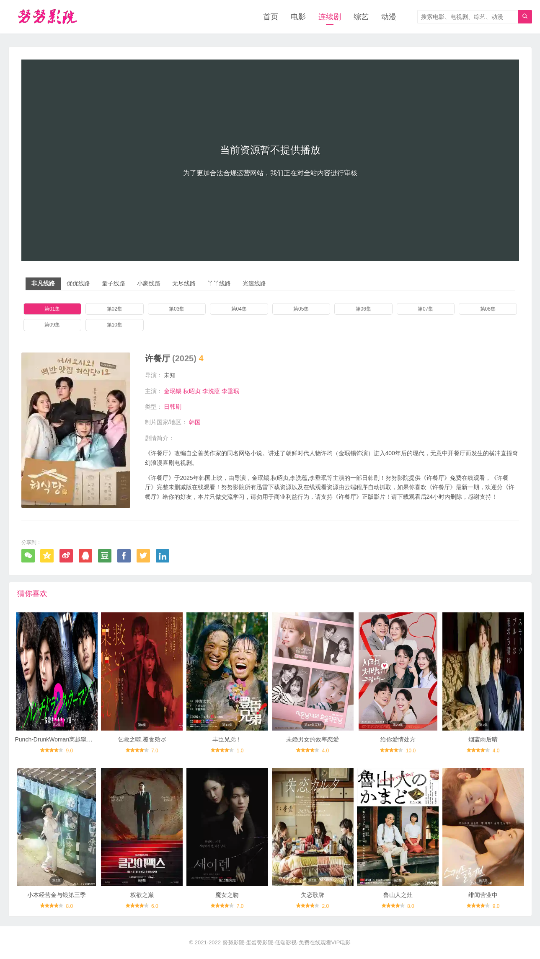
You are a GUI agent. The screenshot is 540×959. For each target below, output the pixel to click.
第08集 (488, 309)
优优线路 (78, 283)
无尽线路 (184, 283)
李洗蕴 (211, 391)
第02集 (114, 309)
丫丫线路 (219, 283)
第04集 (239, 309)
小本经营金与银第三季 (56, 895)
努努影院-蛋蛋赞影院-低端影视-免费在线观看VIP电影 (286, 942)
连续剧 (329, 17)
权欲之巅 (142, 895)
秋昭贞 (192, 391)
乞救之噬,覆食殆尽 (142, 739)
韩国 (195, 422)
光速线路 (254, 283)
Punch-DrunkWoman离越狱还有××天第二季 (72, 739)
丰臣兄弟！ (227, 739)
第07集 (425, 309)
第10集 (114, 325)
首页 (270, 17)
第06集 (363, 309)
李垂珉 (230, 391)
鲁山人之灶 (398, 895)
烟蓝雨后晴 (483, 739)
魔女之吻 (227, 895)
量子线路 (113, 283)
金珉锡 (172, 391)
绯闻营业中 (483, 895)
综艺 (361, 17)
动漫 (388, 17)
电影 (298, 17)
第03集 (176, 309)
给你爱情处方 (398, 739)
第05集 (301, 309)
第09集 (52, 325)
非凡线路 (43, 283)
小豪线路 (148, 283)
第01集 (52, 309)
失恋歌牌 (312, 895)
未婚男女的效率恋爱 (312, 739)
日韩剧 (172, 406)
